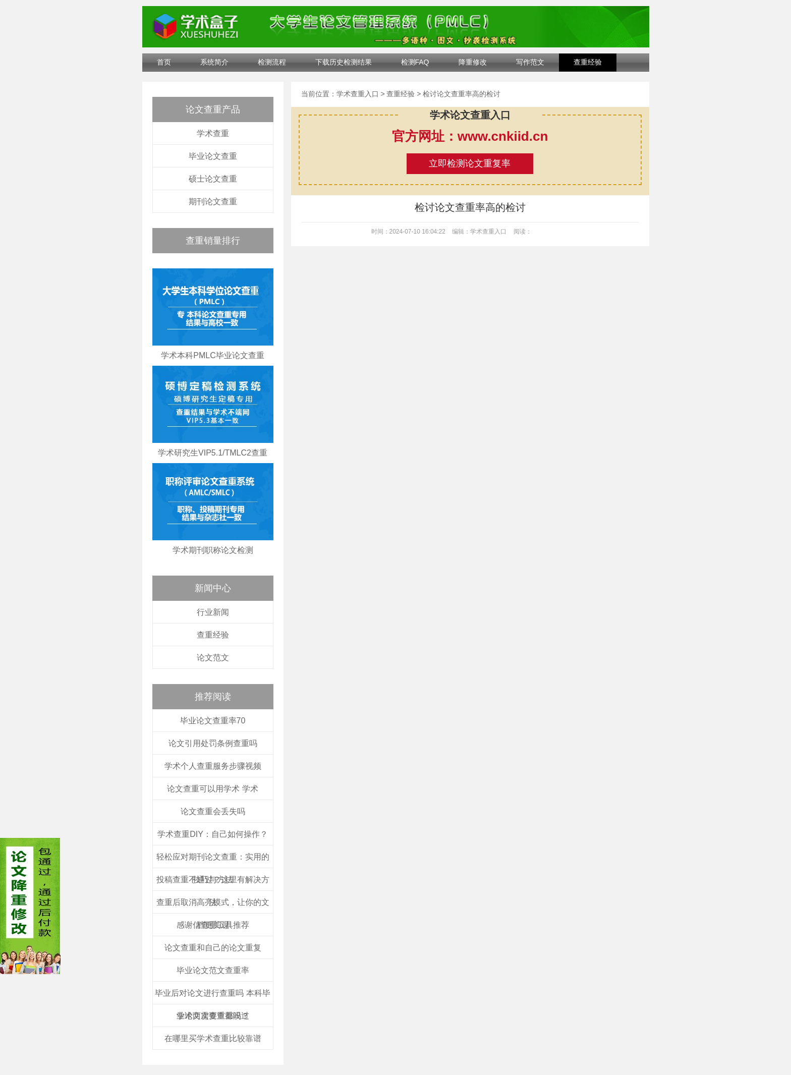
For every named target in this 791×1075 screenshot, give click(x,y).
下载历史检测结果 (343, 62)
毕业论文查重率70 (213, 720)
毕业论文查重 (213, 156)
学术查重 (213, 133)
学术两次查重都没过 (213, 1015)
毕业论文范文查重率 (213, 970)
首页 (164, 62)
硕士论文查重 (213, 179)
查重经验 (588, 62)
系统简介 (214, 62)
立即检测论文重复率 (470, 163)
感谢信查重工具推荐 (213, 925)
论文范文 (213, 657)
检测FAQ (415, 62)
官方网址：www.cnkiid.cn (470, 136)
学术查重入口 (357, 94)
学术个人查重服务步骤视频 (212, 766)
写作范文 (530, 62)
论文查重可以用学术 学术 (212, 788)
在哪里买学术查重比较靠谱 (212, 1038)
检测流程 (272, 62)
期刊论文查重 (213, 201)
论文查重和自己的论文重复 (212, 947)
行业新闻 (213, 612)
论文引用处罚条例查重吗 (212, 743)
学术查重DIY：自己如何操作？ (212, 834)
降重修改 (473, 62)
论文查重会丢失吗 (213, 811)
